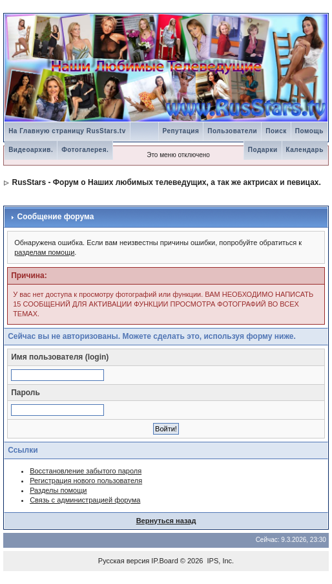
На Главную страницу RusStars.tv (67, 131)
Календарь (305, 149)
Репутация (181, 131)
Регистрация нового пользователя (86, 480)
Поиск (276, 131)
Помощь (309, 131)
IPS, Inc (220, 561)
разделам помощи (44, 252)
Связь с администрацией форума (85, 500)
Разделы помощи (58, 490)
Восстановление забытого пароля (85, 471)
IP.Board (164, 561)
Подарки (263, 149)
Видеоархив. (30, 149)
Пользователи (232, 131)
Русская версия (123, 561)
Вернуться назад (166, 521)
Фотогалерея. (85, 149)
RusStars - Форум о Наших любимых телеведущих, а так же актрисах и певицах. (166, 182)
